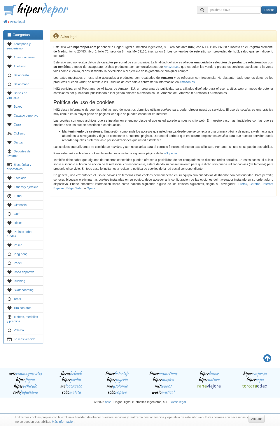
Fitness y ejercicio (26, 187)
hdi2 (108, 402)
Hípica (18, 223)
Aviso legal (17, 21)
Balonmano (21, 84)
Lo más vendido (24, 339)
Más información (63, 421)
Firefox (242, 184)
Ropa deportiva (24, 272)
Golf (16, 214)
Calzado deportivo (26, 115)
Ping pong (21, 254)
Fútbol (18, 196)
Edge (70, 188)
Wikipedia (170, 153)
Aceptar (256, 419)
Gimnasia (20, 205)
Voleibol (19, 330)
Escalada (20, 178)
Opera (91, 188)
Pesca (18, 245)
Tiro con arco (23, 308)
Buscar (269, 10)
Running (19, 281)
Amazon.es (171, 66)
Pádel (18, 263)
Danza (18, 142)
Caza (17, 124)
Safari (79, 188)
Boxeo (18, 106)
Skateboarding (23, 290)
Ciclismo (19, 133)
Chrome (255, 184)
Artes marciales (24, 57)
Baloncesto (21, 75)
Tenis (17, 299)
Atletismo (20, 66)
